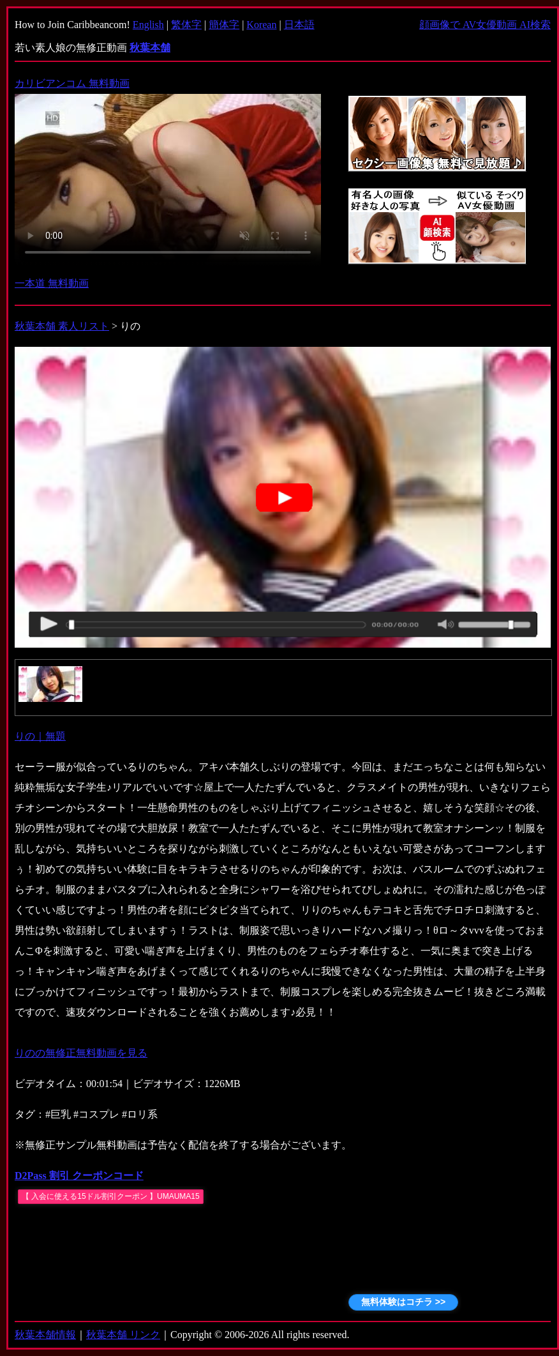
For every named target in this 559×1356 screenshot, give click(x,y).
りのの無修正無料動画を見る (81, 1052)
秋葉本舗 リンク (123, 1334)
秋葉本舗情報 (45, 1334)
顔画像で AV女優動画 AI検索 (485, 24)
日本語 (299, 24)
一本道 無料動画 (52, 283)
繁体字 (186, 24)
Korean (261, 24)
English (148, 24)
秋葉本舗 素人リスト (62, 326)
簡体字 (224, 24)
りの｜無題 (40, 736)
